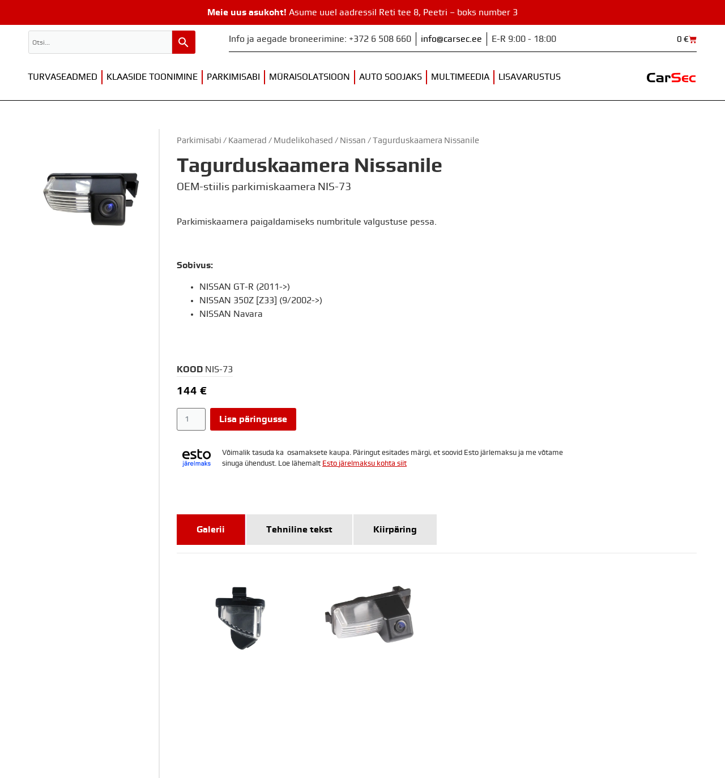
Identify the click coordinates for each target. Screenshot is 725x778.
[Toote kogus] (191, 419)
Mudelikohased (303, 140)
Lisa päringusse (253, 419)
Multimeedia (460, 76)
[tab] (211, 529)
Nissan (353, 140)
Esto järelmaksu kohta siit (364, 463)
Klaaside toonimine (152, 76)
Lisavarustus (529, 76)
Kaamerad (247, 140)
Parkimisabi (233, 76)
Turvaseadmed (62, 76)
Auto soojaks (390, 76)
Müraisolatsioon (309, 76)
